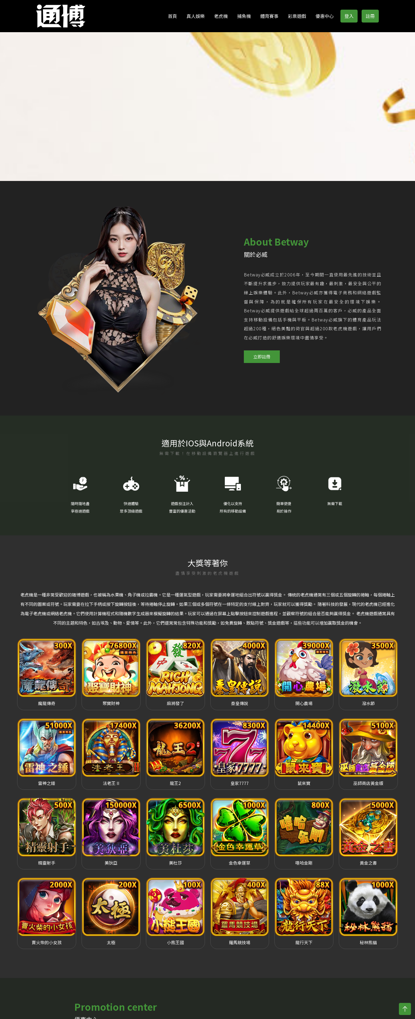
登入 (349, 16)
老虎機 (221, 16)
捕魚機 (244, 16)
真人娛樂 (195, 16)
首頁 (172, 16)
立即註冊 (261, 349)
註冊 (370, 16)
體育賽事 (269, 16)
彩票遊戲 (297, 16)
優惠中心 (324, 16)
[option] (113, 290)
